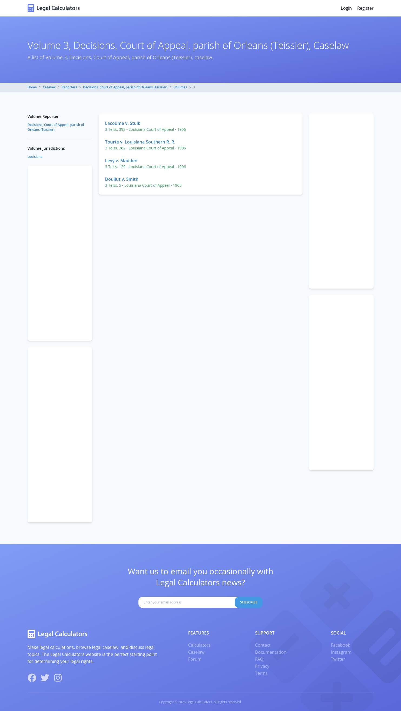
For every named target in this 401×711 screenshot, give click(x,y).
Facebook (340, 645)
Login (346, 8)
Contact (262, 645)
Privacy (262, 666)
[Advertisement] (341, 201)
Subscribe (248, 602)
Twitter (338, 659)
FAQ (259, 659)
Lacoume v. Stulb (123, 123)
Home (32, 87)
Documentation (270, 652)
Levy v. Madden (121, 160)
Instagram (341, 652)
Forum (194, 659)
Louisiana (35, 156)
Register (365, 8)
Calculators (199, 645)
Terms (261, 673)
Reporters (69, 87)
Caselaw (49, 87)
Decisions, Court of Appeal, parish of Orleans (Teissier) (125, 87)
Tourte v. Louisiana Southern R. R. (140, 142)
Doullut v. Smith (121, 179)
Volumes (180, 87)
